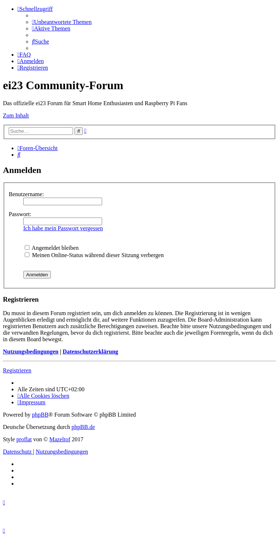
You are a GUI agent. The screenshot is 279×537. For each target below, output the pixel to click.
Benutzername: (26, 194)
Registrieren (17, 370)
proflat (24, 439)
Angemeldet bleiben (51, 248)
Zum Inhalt (16, 115)
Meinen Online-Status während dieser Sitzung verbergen (94, 255)
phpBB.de (83, 427)
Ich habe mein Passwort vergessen (63, 228)
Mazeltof (59, 439)
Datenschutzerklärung (90, 351)
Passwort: (20, 214)
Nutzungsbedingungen (30, 351)
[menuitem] (62, 22)
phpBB (40, 415)
